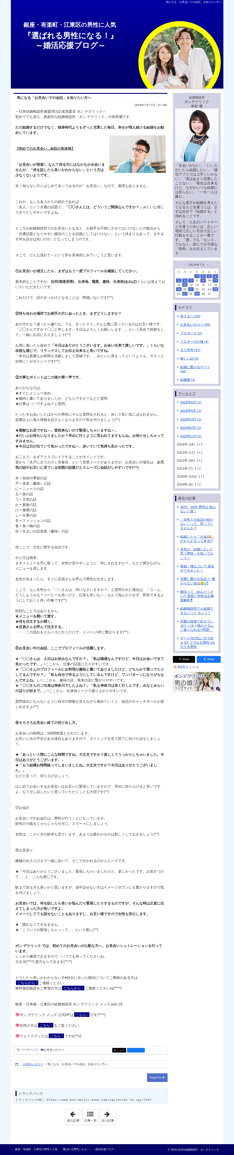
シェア (121, 1051)
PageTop (156, 1077)
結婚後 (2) (187, 380)
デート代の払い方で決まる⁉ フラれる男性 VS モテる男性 (197, 642)
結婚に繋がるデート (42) (195, 369)
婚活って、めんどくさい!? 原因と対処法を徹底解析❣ (197, 596)
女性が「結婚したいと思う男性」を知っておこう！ (196, 553)
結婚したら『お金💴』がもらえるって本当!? (197, 539)
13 (184, 285)
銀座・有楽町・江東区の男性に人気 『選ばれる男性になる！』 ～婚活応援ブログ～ (66, 1149)
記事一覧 (90, 1120)
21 (190, 289)
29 (197, 293)
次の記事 (109, 1115)
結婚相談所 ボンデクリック (201, 1149)
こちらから (26, 983)
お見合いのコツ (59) (195, 324)
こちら (80, 1015)
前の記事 (74, 1115)
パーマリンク (29, 1050)
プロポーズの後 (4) (194, 341)
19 (178, 289)
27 (184, 293)
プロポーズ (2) (191, 333)
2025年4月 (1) (190, 419)
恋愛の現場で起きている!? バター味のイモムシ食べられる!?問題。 (197, 625)
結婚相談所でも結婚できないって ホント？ (196, 611)
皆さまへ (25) (190, 316)
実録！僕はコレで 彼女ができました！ (197, 568)
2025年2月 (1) (190, 428)
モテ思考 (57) (190, 350)
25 (215, 289)
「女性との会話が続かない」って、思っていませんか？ (196, 524)
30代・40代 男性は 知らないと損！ (198, 509)
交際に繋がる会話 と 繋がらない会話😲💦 (197, 581)
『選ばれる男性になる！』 (115, 35)
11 (215, 280)
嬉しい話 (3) (189, 358)
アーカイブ (187, 393)
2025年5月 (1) (190, 411)
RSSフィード (188, 667)
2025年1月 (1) (190, 436)
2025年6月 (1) (190, 402)
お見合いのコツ (54, 1049)
